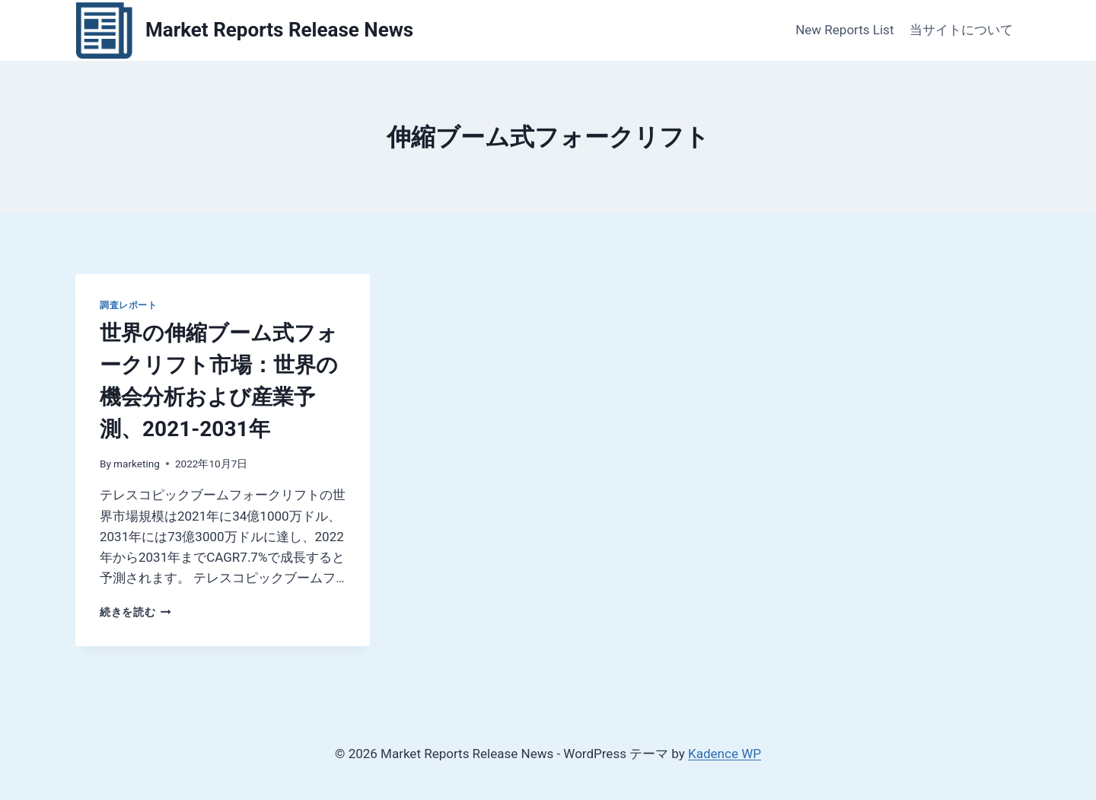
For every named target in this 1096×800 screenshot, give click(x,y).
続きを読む (135, 612)
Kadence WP (724, 753)
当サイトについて (961, 29)
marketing (136, 463)
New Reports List (844, 29)
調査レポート (129, 305)
